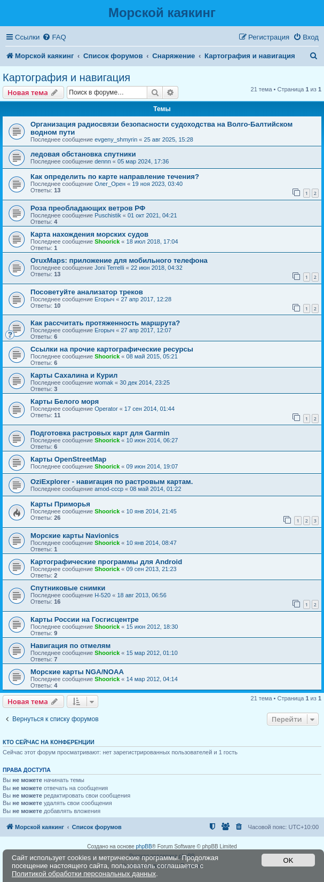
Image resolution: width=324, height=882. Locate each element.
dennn (102, 161)
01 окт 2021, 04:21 (152, 215)
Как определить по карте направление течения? (114, 177)
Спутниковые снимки (67, 588)
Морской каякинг (162, 12)
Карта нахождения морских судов (89, 234)
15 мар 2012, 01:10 (152, 653)
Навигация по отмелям (70, 646)
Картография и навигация (66, 77)
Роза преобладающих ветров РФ (87, 208)
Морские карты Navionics (74, 536)
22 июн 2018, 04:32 (157, 267)
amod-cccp (108, 489)
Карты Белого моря (64, 401)
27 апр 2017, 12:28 (146, 299)
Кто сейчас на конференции (48, 742)
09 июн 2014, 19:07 (152, 466)
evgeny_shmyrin (115, 139)
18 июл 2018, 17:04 (152, 241)
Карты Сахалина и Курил (73, 375)
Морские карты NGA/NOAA (77, 672)
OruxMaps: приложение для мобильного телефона (119, 260)
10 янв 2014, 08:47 (152, 543)
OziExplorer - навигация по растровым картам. (111, 482)
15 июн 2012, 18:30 (152, 626)
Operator (105, 408)
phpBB (144, 846)
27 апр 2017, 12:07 (146, 330)
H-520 (102, 595)
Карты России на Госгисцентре (84, 619)
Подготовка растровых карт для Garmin (100, 433)
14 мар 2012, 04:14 (152, 679)
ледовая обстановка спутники (83, 154)
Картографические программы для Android (106, 562)
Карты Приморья (60, 504)
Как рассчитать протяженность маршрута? (105, 323)
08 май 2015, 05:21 (152, 356)
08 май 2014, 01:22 (155, 489)
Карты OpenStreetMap (68, 459)
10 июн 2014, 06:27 (152, 440)
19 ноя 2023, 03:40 (157, 184)
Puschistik (107, 215)
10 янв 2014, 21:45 (152, 511)
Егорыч (104, 299)
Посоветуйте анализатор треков (86, 292)
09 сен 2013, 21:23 (152, 569)
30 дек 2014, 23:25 (145, 382)
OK (288, 860)
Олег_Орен (109, 184)
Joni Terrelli (109, 267)
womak (103, 382)
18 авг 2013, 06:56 (141, 595)
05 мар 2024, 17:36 (143, 161)
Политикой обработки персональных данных (84, 874)
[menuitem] (54, 37)
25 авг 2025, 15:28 (168, 139)
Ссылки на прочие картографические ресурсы (111, 349)
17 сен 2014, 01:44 (149, 408)
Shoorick (107, 241)
